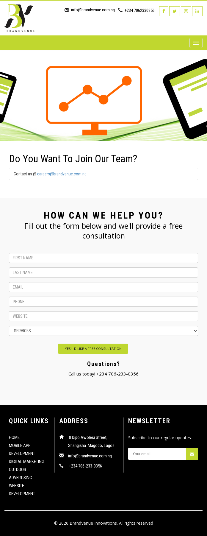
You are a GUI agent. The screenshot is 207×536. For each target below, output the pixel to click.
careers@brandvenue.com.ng (62, 174)
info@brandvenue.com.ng (93, 10)
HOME (14, 437)
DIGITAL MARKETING (26, 462)
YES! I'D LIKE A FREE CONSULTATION (93, 349)
